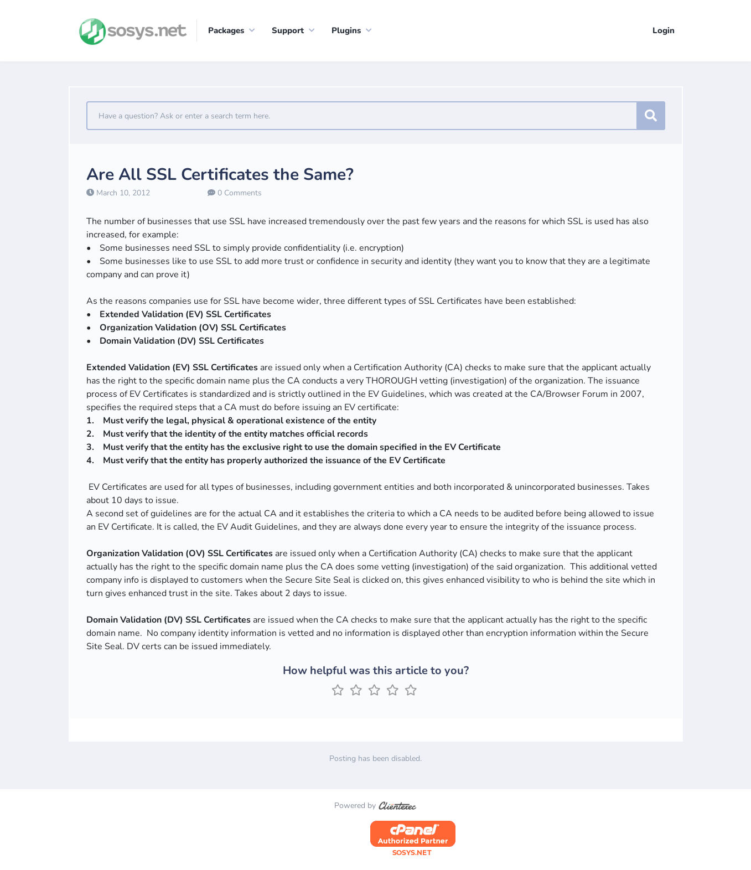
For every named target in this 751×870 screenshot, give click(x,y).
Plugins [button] (346, 30)
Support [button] (288, 30)
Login (663, 30)
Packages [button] (226, 30)
